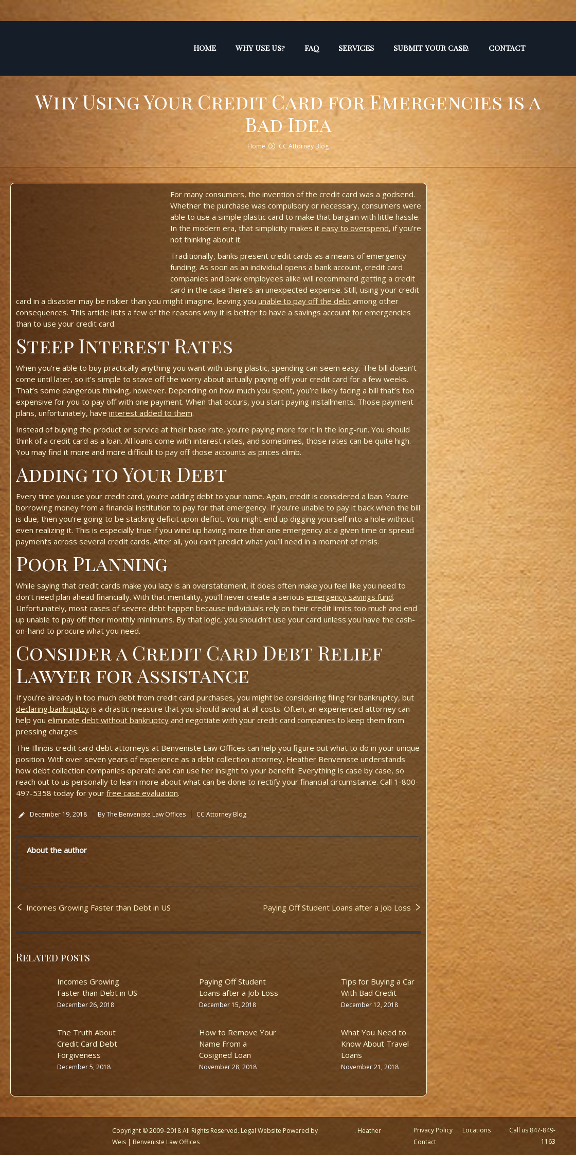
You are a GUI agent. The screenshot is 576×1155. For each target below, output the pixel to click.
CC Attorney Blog (304, 146)
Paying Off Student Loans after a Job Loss (337, 907)
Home (256, 146)
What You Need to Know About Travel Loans (375, 1043)
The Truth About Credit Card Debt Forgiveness (87, 1043)
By (142, 814)
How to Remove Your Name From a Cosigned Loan (237, 1043)
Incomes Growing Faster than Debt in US (98, 907)
